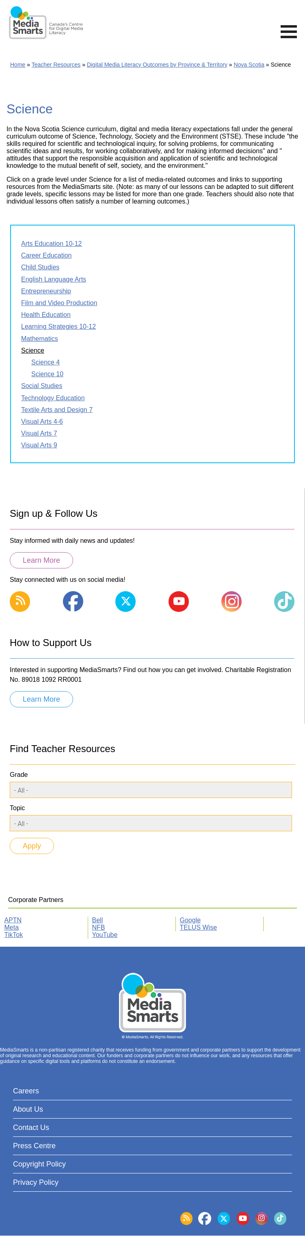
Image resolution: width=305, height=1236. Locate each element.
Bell (97, 920)
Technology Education (53, 398)
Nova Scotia (249, 64)
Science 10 (47, 374)
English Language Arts (53, 279)
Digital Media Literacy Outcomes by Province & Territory (157, 64)
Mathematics (39, 338)
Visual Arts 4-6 (42, 421)
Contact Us (31, 1127)
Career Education (46, 255)
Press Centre (34, 1146)
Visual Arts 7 (39, 433)
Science (32, 350)
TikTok (13, 934)
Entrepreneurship (46, 291)
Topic (17, 807)
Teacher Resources (56, 64)
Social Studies (41, 385)
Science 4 (45, 362)
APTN (13, 920)
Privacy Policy (35, 1182)
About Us (28, 1109)
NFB (98, 927)
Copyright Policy (39, 1164)
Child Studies (40, 267)
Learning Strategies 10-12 (58, 326)
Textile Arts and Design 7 (57, 409)
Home (17, 64)
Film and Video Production (59, 302)
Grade (19, 774)
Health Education (46, 314)
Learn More (41, 560)
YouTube (105, 934)
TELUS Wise (198, 927)
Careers (26, 1091)
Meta (11, 927)
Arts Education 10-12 (51, 243)
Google (190, 920)
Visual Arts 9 (39, 445)
